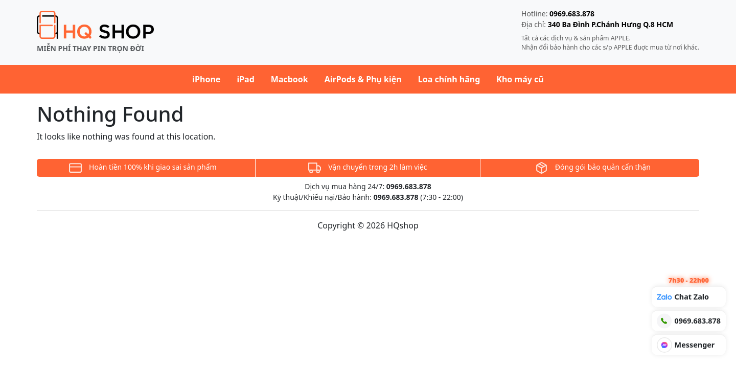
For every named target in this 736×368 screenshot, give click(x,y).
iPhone (206, 79)
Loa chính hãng (449, 79)
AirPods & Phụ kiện (363, 79)
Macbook (289, 79)
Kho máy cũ (519, 79)
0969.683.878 (571, 13)
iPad (245, 79)
